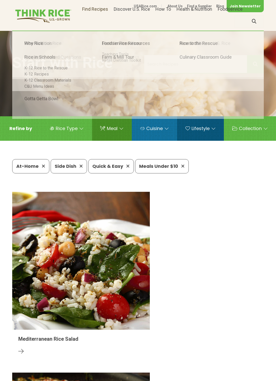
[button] (20, 128)
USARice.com (145, 6)
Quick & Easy (111, 166)
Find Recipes (95, 21)
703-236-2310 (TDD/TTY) (184, 353)
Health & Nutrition (194, 21)
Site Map (223, 368)
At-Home (30, 166)
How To (163, 21)
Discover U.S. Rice (132, 21)
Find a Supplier (199, 6)
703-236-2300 (78, 353)
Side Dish (69, 166)
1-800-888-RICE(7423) (126, 353)
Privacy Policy (197, 368)
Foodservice (230, 21)
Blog (220, 6)
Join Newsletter (245, 6)
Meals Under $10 (162, 166)
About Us (175, 6)
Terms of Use (249, 368)
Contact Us (168, 368)
